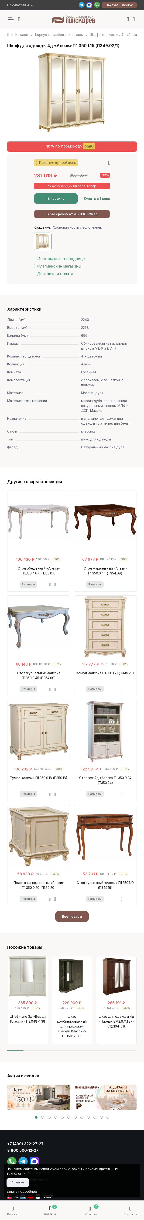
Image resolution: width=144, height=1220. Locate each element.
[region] (72, 32)
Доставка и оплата (53, 273)
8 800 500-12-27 (22, 1150)
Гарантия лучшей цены (56, 163)
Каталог (21, 35)
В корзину (56, 198)
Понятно (17, 1182)
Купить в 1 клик (97, 198)
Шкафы (77, 35)
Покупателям (18, 5)
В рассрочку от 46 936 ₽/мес (72, 214)
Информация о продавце (59, 258)
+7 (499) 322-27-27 (25, 1143)
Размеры (28, 584)
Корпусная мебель (50, 35)
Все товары (72, 916)
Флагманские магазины (57, 266)
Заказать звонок (119, 5)
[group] (38, 1097)
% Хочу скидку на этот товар (72, 186)
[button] (36, 1117)
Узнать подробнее (22, 1191)
